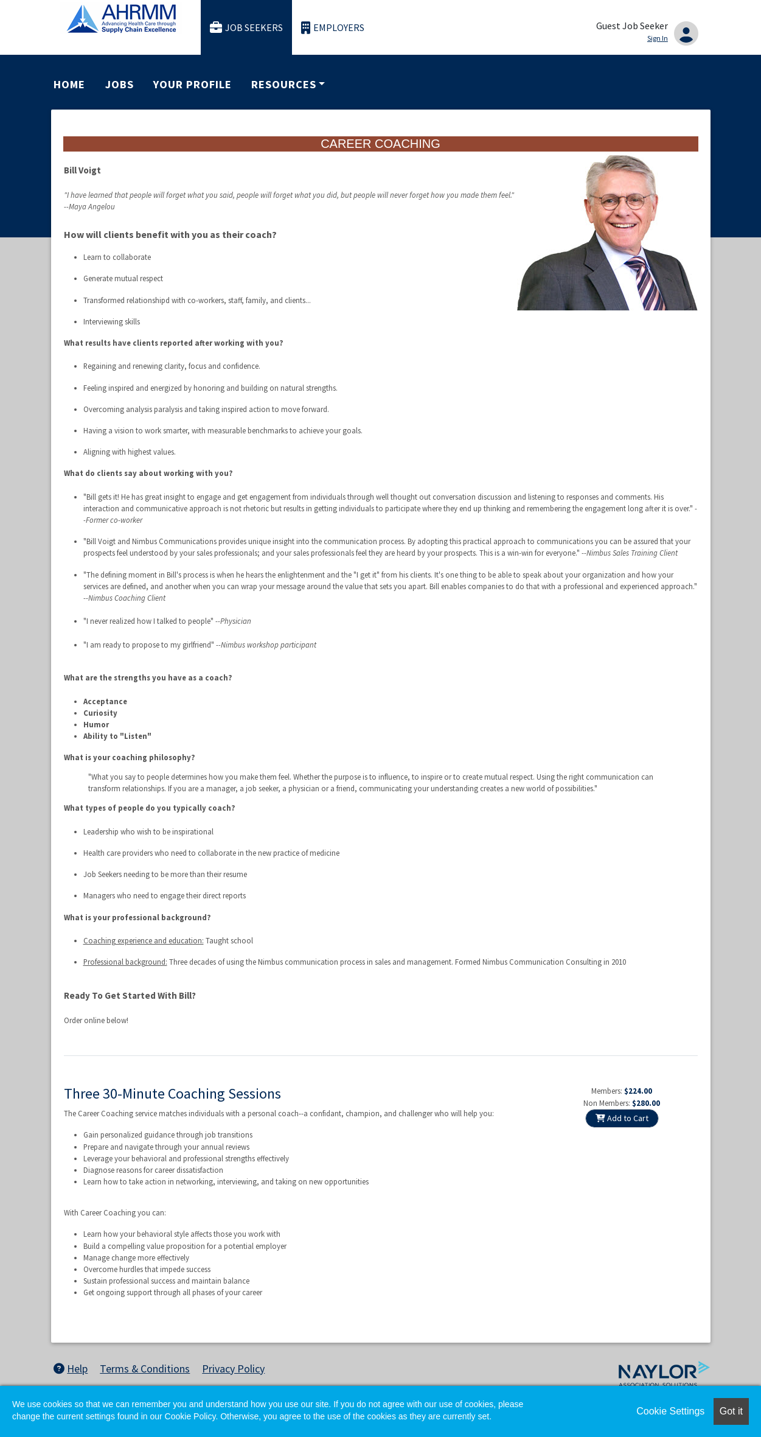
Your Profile (192, 84)
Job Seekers (246, 27)
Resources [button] (283, 84)
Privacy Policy (233, 1369)
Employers (332, 27)
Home (69, 84)
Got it (731, 1411)
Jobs (119, 84)
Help (71, 1369)
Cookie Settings (670, 1411)
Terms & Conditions (145, 1369)
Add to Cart (622, 1118)
